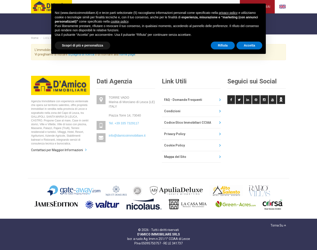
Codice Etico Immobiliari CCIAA (187, 122)
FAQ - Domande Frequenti (183, 100)
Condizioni (172, 111)
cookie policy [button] (119, 21)
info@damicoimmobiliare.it (127, 135)
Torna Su (278, 225)
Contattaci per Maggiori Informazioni (57, 150)
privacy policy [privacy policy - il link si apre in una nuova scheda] (228, 13)
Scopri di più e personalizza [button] (82, 45)
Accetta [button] (249, 45)
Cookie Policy (174, 145)
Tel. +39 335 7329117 (124, 123)
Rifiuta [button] (223, 45)
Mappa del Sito (175, 157)
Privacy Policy (174, 134)
